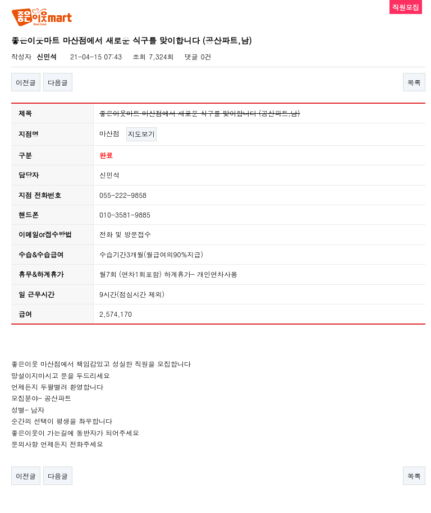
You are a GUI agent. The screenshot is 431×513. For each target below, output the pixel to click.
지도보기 (141, 133)
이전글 (26, 82)
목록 (414, 82)
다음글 (58, 82)
